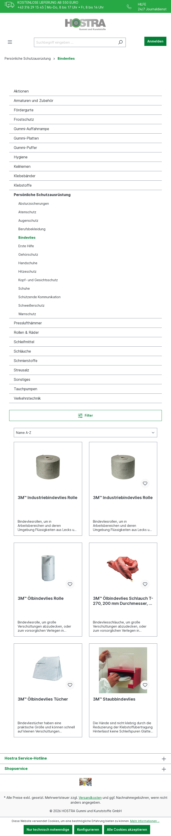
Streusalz (21, 370)
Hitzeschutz (27, 271)
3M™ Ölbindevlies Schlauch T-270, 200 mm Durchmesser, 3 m (123, 601)
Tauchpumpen (25, 389)
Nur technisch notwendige (48, 829)
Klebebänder (24, 176)
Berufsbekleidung (31, 229)
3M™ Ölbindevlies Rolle (41, 598)
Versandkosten (90, 798)
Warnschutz (27, 314)
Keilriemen (22, 166)
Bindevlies (27, 237)
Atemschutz (27, 212)
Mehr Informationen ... (145, 821)
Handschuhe (27, 263)
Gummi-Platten (26, 138)
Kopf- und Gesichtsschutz (38, 280)
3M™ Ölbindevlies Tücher (43, 699)
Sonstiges (22, 379)
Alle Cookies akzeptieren (127, 829)
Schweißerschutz (31, 305)
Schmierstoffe (25, 360)
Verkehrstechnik (27, 398)
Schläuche (22, 351)
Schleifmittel (24, 341)
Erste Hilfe (26, 246)
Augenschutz (28, 220)
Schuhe (24, 288)
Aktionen (21, 91)
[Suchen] (120, 42)
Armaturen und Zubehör (33, 100)
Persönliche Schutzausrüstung (42, 194)
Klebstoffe (23, 185)
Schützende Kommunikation (39, 297)
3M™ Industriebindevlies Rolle (47, 497)
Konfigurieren (88, 829)
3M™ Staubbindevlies (114, 699)
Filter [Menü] (85, 414)
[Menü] (10, 42)
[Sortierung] (85, 432)
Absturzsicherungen (33, 203)
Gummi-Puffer (25, 147)
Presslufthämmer (28, 323)
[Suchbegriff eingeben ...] (74, 42)
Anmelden (155, 41)
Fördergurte (24, 110)
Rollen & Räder (26, 332)
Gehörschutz (28, 254)
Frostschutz (24, 119)
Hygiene (21, 157)
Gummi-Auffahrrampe (31, 128)
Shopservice (16, 768)
